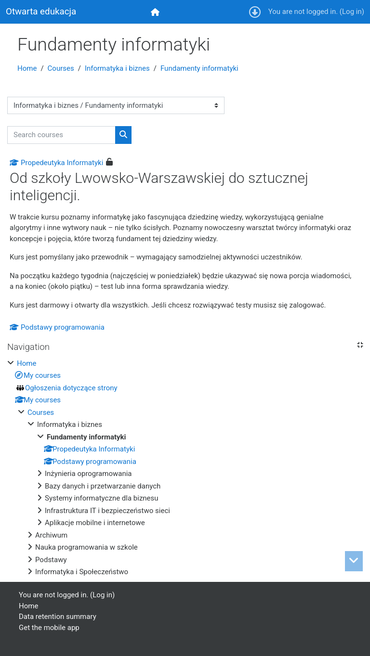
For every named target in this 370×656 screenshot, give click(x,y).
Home (27, 68)
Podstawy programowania (57, 327)
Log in (352, 11)
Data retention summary (57, 616)
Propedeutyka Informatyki (56, 162)
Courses (61, 68)
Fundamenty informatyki (199, 68)
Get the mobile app (49, 627)
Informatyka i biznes (117, 68)
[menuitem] (155, 12)
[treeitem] (185, 468)
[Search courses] (61, 135)
